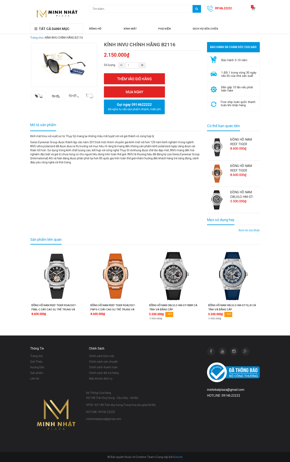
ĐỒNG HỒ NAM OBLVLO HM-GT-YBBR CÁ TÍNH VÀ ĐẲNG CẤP (243, 194)
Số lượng (109, 65)
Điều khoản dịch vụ (100, 378)
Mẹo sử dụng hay (220, 220)
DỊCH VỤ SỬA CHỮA (205, 28)
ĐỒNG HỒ (95, 28)
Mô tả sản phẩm (43, 125)
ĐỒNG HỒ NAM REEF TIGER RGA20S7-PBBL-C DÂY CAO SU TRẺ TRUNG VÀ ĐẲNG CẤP (243, 142)
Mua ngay (134, 92)
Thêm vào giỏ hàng (134, 79)
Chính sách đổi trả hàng (104, 373)
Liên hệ (34, 378)
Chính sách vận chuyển (103, 361)
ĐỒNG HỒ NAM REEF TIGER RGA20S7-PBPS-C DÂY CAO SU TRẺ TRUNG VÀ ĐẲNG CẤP (243, 168)
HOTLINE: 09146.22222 (100, 412)
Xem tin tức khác (249, 230)
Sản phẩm (36, 373)
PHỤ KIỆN (164, 28)
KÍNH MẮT (130, 28)
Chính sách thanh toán (103, 367)
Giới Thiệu (36, 361)
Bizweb (178, 457)
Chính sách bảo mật (101, 356)
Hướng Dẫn (37, 367)
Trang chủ (36, 37)
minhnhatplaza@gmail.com (103, 419)
